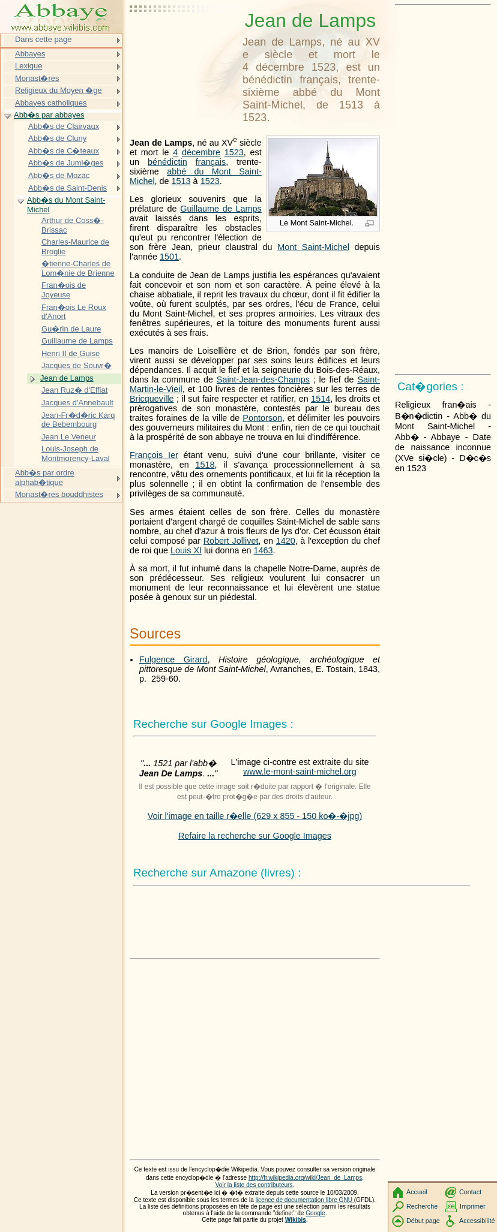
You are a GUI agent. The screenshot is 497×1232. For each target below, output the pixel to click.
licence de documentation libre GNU (305, 1200)
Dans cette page (43, 39)
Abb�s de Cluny (57, 138)
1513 (181, 181)
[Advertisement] (184, 39)
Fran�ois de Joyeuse (63, 290)
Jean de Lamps (67, 377)
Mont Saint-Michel (313, 247)
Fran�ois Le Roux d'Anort (73, 312)
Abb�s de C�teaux (63, 150)
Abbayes (30, 53)
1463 (263, 550)
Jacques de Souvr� (76, 365)
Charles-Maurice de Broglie (75, 246)
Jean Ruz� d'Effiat (74, 389)
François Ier (154, 455)
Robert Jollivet (231, 541)
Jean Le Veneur (68, 436)
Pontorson (262, 418)
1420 (285, 541)
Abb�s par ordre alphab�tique (44, 477)
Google (315, 1213)
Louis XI (186, 550)
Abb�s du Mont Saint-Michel (66, 204)
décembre (201, 152)
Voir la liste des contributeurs (254, 1185)
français (211, 162)
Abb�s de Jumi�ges (65, 162)
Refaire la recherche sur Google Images (254, 836)
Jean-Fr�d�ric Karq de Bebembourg (78, 420)
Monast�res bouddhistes (59, 494)
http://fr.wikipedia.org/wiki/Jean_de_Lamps (305, 1177)
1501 (169, 256)
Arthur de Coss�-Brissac (72, 225)
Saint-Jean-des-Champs (263, 379)
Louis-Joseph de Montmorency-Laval (75, 453)
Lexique (28, 65)
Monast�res (37, 78)
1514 (320, 398)
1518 (204, 464)
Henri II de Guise (70, 353)
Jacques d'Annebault (77, 402)
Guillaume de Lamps (221, 208)
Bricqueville (152, 398)
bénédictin (167, 162)
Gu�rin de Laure (71, 328)
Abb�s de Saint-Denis (67, 187)
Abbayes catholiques (51, 102)
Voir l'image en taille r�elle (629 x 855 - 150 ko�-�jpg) (255, 816)
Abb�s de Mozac (58, 175)
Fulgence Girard (173, 659)
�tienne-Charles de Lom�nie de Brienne (78, 268)
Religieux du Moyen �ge (58, 90)
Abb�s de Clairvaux (63, 126)
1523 (234, 152)
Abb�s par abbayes (49, 114)
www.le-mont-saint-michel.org (300, 771)
